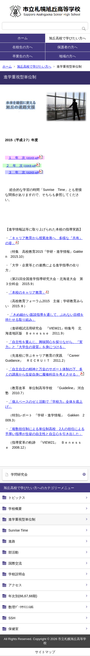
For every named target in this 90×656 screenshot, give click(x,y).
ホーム (23, 38)
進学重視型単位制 (21, 519)
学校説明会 (16, 574)
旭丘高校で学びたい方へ (67, 38)
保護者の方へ (67, 47)
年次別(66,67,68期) (22, 596)
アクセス (15, 585)
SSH (11, 618)
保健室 (13, 629)
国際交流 (15, 563)
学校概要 (15, 509)
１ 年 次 (25, 158)
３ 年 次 (25, 172)
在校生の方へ (22, 47)
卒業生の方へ (22, 56)
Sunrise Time (18, 530)
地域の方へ (67, 56)
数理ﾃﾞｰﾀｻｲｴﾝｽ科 (21, 607)
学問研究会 (19, 474)
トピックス (16, 498)
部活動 (13, 552)
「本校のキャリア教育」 (29, 292)
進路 (11, 541)
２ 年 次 (23, 165)
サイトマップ (45, 652)
